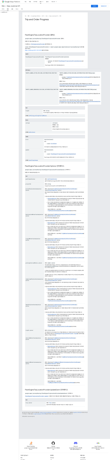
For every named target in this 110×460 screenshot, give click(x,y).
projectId (28, 184)
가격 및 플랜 (82, 457)
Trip (50, 402)
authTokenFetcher (30, 179)
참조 (60, 16)
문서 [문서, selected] (41, 1)
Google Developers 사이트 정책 (39, 413)
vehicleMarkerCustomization (33, 338)
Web (3, 6)
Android (52, 457)
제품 (30, 1)
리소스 (17, 9)
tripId (27, 110)
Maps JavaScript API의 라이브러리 (33, 50)
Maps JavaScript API (13, 6)
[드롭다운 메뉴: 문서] (43, 1)
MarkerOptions (52, 216)
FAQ (21, 457)
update (27, 150)
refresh (28, 123)
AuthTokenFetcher (52, 179)
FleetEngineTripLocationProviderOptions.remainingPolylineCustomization (79, 101)
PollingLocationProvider (38, 44)
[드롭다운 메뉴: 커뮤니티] (56, 1)
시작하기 (94, 6)
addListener (32, 132)
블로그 (47, 1)
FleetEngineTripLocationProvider (37, 35)
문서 (43, 16)
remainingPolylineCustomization (34, 279)
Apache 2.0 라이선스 (77, 412)
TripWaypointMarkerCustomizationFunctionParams (66, 362)
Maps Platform (12, 2)
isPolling (31, 115)
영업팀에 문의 (104, 6)
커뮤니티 (53, 1)
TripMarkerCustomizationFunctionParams (64, 214)
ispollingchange (33, 160)
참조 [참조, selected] (8, 9)
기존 (22, 9)
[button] (9, 11)
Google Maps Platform (35, 16)
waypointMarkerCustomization (33, 362)
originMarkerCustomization (33, 238)
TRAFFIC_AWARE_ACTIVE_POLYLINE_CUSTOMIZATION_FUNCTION (41, 73)
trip (27, 402)
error (27, 139)
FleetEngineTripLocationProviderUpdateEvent (63, 154)
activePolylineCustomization (33, 189)
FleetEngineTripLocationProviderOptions (70, 61)
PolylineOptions (52, 190)
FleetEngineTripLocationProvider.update (36, 396)
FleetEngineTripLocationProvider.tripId (66, 333)
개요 (25, 1)
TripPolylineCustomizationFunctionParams (77, 77)
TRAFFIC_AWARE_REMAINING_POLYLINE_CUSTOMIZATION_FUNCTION (42, 89)
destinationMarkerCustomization (34, 214)
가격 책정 (35, 1)
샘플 (12, 9)
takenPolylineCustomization (33, 304)
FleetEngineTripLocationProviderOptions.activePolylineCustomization (78, 85)
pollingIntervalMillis (40, 115)
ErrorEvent (54, 143)
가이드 (3, 9)
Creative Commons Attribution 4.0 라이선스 (48, 412)
